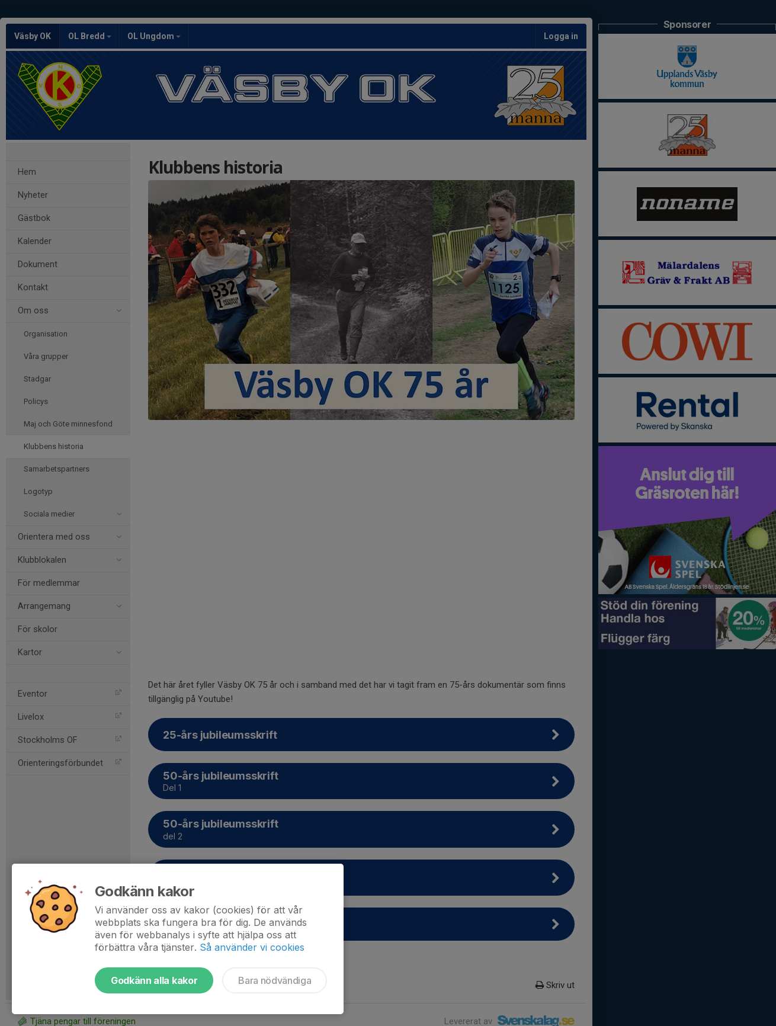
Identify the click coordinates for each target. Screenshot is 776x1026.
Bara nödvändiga (274, 980)
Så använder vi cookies (252, 947)
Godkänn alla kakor (154, 980)
